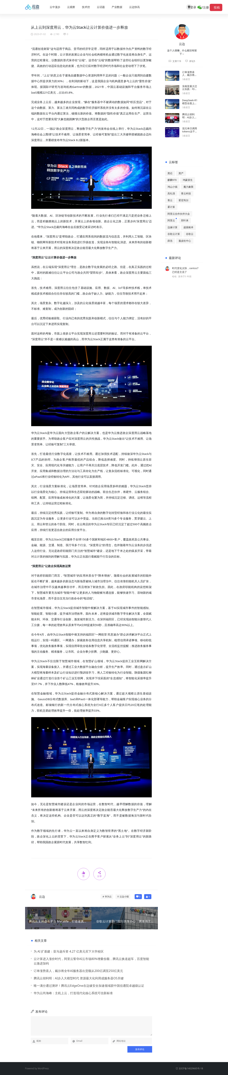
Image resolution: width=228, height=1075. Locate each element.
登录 (196, 7)
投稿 (216, 7)
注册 (206, 7)
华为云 (108, 896)
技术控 (86, 7)
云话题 (101, 7)
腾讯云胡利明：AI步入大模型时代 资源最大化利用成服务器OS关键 (79, 978)
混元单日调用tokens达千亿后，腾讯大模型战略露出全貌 (189, 134)
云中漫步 (55, 7)
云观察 (71, 7)
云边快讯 (134, 7)
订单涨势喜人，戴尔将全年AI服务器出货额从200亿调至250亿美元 (78, 971)
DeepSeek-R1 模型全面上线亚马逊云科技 (190, 103)
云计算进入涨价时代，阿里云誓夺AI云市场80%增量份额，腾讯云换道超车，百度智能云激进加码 (91, 961)
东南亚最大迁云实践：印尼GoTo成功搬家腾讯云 (190, 90)
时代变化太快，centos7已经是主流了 (185, 270)
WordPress (43, 1068)
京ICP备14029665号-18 (189, 1068)
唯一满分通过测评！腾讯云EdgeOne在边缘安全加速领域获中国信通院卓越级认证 (89, 986)
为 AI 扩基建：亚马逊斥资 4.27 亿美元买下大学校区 (69, 951)
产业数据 (117, 7)
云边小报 (124, 896)
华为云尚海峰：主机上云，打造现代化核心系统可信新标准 (73, 993)
